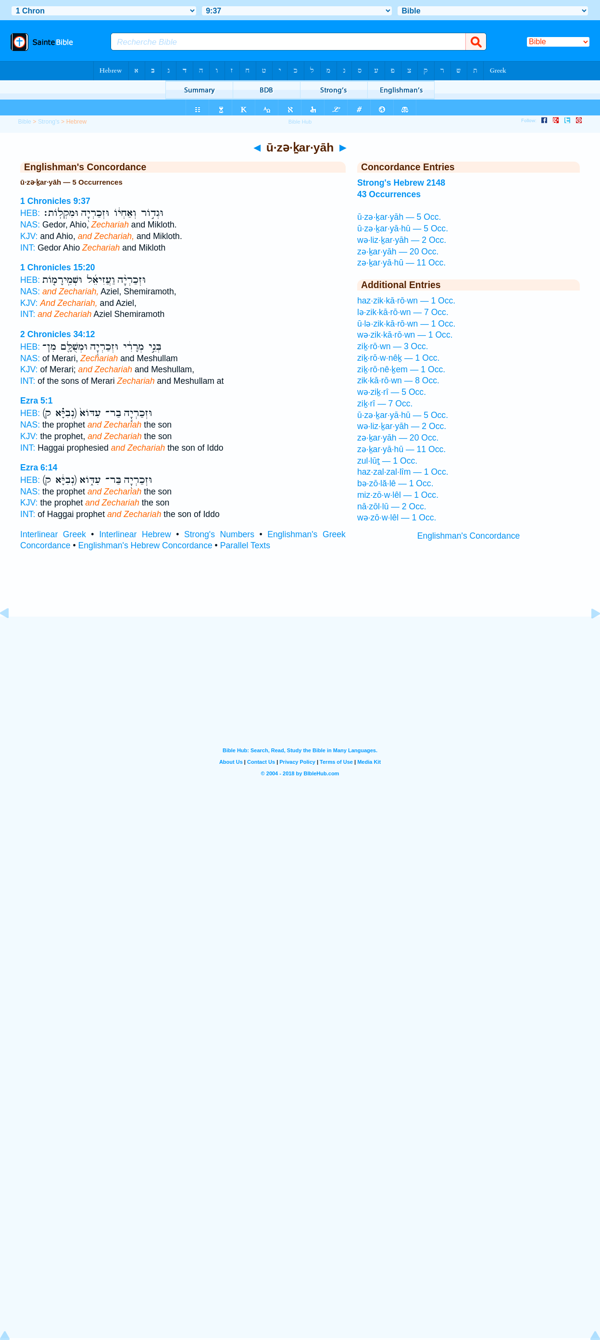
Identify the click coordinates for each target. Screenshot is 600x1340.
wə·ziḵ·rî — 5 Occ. (391, 392)
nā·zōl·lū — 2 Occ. (391, 506)
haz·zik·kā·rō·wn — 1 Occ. (406, 300)
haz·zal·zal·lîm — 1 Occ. (403, 472)
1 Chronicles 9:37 (55, 201)
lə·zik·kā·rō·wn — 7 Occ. (403, 312)
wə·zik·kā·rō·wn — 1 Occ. (405, 335)
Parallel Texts (245, 545)
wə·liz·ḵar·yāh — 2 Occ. (401, 240)
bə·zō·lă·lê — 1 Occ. (395, 483)
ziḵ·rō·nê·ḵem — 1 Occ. (401, 369)
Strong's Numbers (219, 534)
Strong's (49, 121)
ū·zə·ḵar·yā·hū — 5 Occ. (402, 228)
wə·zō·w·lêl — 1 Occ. (396, 517)
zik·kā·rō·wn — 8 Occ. (398, 380)
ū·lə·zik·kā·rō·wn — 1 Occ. (406, 324)
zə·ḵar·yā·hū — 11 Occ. (401, 262)
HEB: (30, 213)
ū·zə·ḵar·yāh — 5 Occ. (399, 217)
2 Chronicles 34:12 (57, 334)
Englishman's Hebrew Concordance (145, 545)
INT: (27, 248)
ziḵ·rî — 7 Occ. (385, 403)
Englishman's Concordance (468, 536)
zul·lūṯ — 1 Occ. (387, 461)
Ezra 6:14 (38, 467)
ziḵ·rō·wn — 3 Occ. (392, 346)
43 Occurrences (389, 194)
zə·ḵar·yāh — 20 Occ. (398, 251)
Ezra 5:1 (36, 400)
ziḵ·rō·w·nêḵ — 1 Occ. (398, 358)
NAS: (30, 224)
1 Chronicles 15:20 (57, 267)
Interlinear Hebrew (135, 534)
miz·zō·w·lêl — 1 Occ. (397, 495)
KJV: (29, 236)
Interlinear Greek (53, 534)
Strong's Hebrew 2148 (401, 183)
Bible (24, 121)
